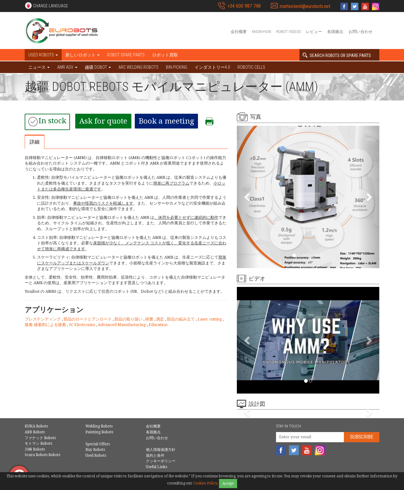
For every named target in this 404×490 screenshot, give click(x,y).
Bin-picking (176, 67)
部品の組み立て (181, 319)
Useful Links (156, 467)
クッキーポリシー (160, 461)
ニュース (39, 67)
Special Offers (97, 444)
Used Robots (95, 455)
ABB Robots (35, 432)
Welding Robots (99, 426)
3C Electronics (82, 324)
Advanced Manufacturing (122, 324)
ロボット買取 (165, 54)
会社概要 (239, 31)
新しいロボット (82, 54)
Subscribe (361, 437)
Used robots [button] (43, 54)
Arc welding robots (138, 67)
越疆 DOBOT (98, 67)
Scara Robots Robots (42, 455)
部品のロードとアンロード (88, 319)
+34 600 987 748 (244, 6)
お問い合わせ (360, 31)
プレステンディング (43, 319)
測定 (160, 319)
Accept (228, 483)
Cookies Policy (205, 483)
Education (158, 324)
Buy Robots (95, 449)
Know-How (261, 31)
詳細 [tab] (34, 142)
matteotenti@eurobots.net (305, 6)
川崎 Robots (35, 449)
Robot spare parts (126, 54)
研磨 (149, 319)
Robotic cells (251, 67)
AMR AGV (67, 67)
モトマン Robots (38, 443)
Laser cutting (210, 319)
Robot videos (288, 31)
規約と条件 (155, 455)
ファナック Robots (40, 438)
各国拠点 (335, 31)
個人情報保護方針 (160, 449)
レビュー (314, 31)
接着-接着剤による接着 (46, 324)
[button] (46, 5)
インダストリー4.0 (212, 67)
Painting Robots (99, 432)
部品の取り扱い (128, 319)
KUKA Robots (36, 426)
